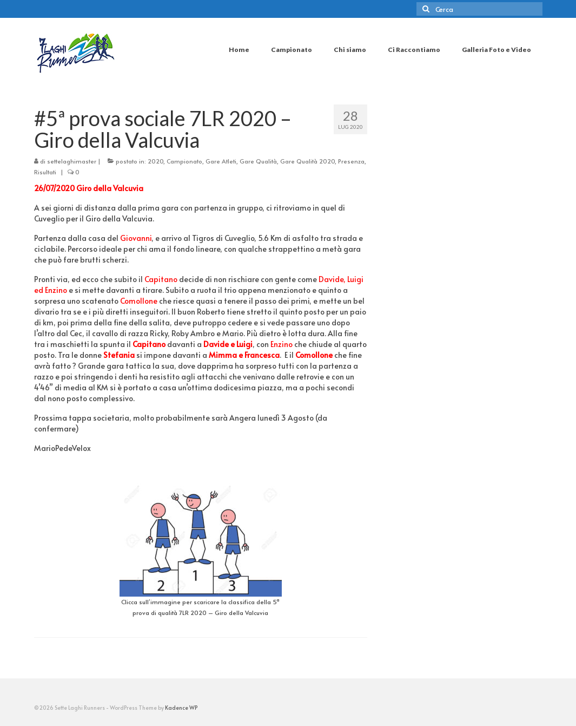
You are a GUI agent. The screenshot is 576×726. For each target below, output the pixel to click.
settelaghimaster (71, 161)
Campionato (184, 161)
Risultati (45, 172)
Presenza (351, 161)
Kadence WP (181, 707)
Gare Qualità (258, 161)
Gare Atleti (221, 161)
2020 (155, 161)
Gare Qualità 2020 (307, 161)
